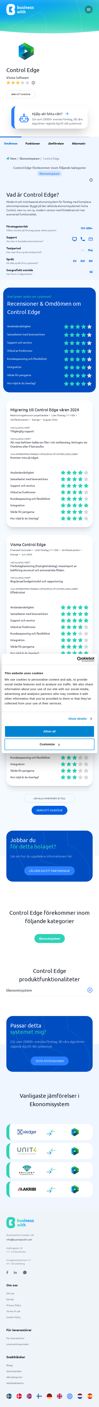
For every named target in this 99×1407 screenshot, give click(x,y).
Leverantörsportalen (17, 1344)
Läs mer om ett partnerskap (49, 871)
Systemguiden (14, 1371)
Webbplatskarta (14, 1383)
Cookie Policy (13, 1317)
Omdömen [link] (10, 143)
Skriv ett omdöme (20, 94)
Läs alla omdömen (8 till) (49, 798)
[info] (33, 82)
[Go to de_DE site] (49, 1396)
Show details (77, 718)
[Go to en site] (70, 1396)
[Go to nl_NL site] (80, 1396)
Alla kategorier (14, 1377)
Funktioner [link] (32, 143)
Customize (50, 744)
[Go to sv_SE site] (9, 1396)
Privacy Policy (13, 1305)
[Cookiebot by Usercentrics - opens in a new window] (77, 659)
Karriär (10, 1299)
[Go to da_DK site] (19, 1396)
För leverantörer (15, 1338)
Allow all (49, 731)
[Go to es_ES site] (90, 1396)
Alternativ (78, 143)
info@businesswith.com (19, 1239)
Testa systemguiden (49, 1061)
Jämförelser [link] (56, 143)
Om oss (10, 1293)
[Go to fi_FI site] (39, 1396)
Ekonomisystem (30, 158)
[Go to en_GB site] (59, 1396)
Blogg (9, 1365)
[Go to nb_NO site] (29, 1396)
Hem (13, 158)
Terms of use (13, 1311)
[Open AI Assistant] (24, 1272)
